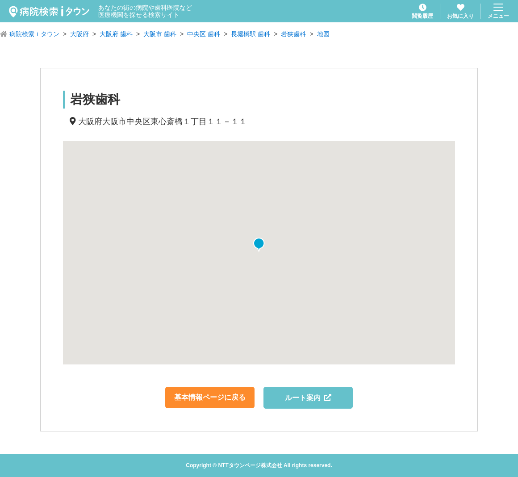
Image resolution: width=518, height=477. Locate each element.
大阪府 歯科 (116, 34)
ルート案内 (308, 398)
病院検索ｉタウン (34, 34)
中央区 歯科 (203, 34)
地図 (323, 34)
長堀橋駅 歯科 (250, 34)
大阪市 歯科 (159, 34)
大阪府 (79, 34)
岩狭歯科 (293, 34)
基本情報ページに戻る (210, 397)
